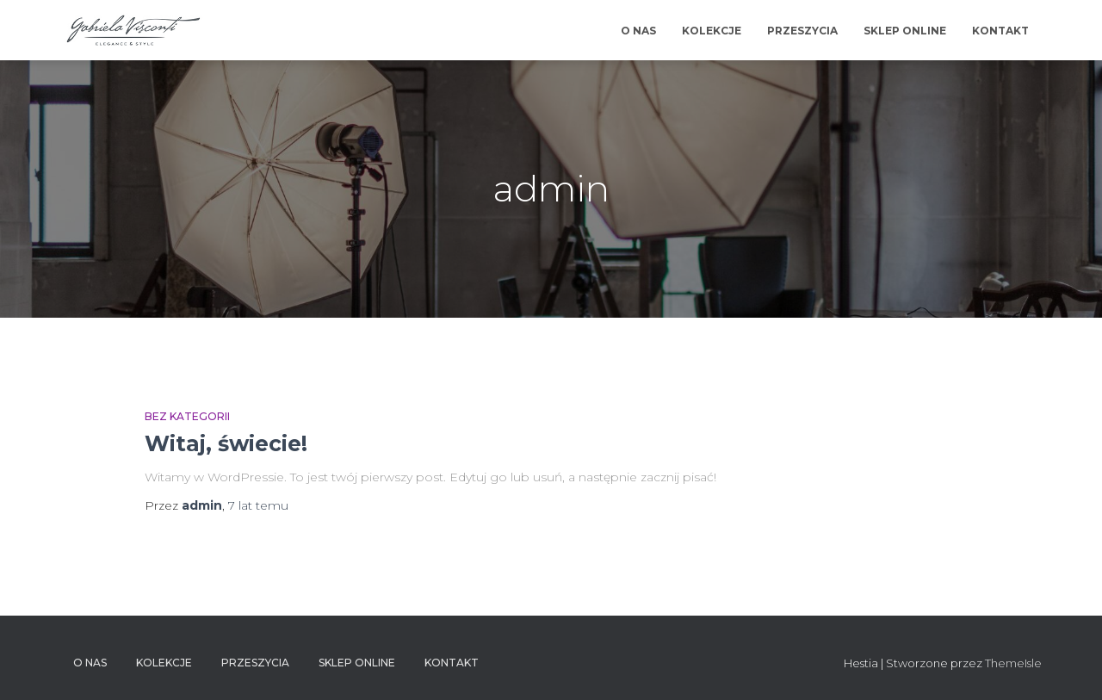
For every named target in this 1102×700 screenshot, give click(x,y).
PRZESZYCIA (802, 30)
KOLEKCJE (711, 30)
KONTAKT (1000, 30)
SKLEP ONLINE (905, 30)
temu (258, 505)
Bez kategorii (187, 416)
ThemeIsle (1013, 663)
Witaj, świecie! (226, 443)
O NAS (638, 30)
